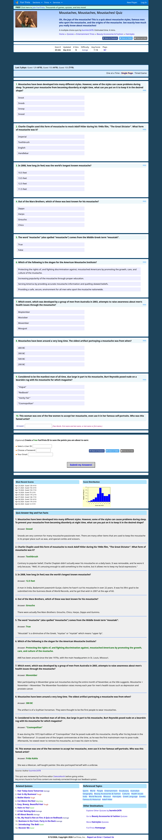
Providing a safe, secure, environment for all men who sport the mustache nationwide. (60, 289)
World (92, 790)
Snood (21, 114)
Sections (37, 2)
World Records (95, 796)
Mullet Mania (23, 797)
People (100, 790)
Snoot (21, 97)
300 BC (21, 353)
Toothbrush (24, 142)
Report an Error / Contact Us (100, 837)
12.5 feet (22, 183)
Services (57, 2)
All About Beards (25, 814)
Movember (23, 322)
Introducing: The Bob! (28, 824)
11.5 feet (22, 188)
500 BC (21, 358)
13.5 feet (22, 177)
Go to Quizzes (106, 816)
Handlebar (23, 153)
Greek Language (130, 796)
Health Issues (137, 793)
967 (105, 50)
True (20, 244)
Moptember (24, 311)
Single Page (127, 73)
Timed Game (141, 73)
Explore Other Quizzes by (104, 810)
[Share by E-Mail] (141, 38)
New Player (132, 2)
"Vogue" (22, 386)
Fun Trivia (22, 2)
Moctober (23, 317)
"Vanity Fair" (24, 397)
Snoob (21, 102)
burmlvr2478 (87, 30)
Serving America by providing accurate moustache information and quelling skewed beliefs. (63, 283)
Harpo (21, 213)
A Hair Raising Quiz (26, 811)
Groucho (22, 219)
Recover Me (23, 827)
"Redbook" (23, 392)
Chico (21, 224)
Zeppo (21, 208)
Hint (144, 90)
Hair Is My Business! (26, 794)
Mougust (22, 328)
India (85, 796)
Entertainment (110, 790)
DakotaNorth (59, 776)
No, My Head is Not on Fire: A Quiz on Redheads (40, 817)
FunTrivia (95, 827)
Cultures (126, 793)
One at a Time (113, 73)
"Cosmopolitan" (26, 403)
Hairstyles (116, 796)
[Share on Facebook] (112, 38)
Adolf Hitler (107, 799)
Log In (144, 2)
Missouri (107, 796)
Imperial (22, 136)
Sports (85, 790)
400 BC (21, 347)
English (21, 147)
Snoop (21, 108)
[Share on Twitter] (127, 38)
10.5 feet (22, 172)
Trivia (47, 2)
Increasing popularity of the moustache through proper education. (51, 278)
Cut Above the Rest (26, 800)
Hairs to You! (23, 807)
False (20, 249)
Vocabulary (124, 790)
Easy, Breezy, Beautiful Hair (30, 804)
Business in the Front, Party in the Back (37, 821)
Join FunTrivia (39, 7)
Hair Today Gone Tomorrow (30, 790)
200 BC (21, 364)
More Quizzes (97, 821)
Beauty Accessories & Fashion (107, 793)
